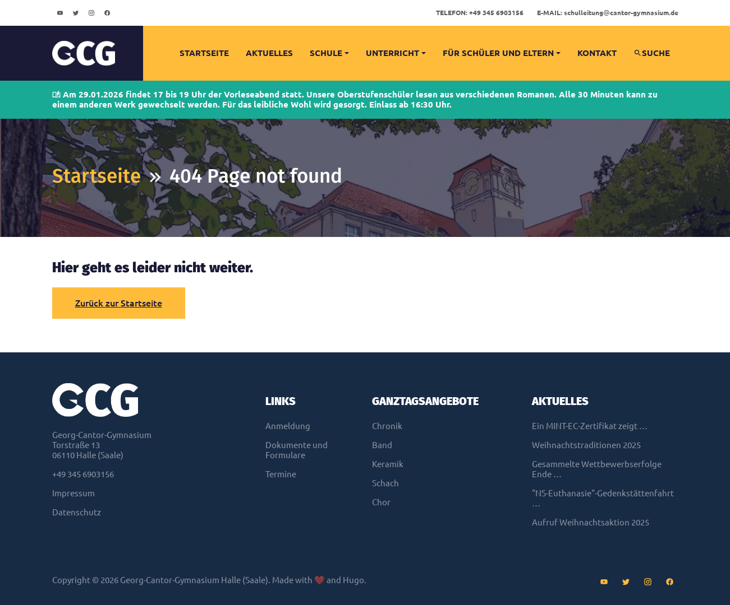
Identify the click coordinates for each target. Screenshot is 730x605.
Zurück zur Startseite (118, 303)
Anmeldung (287, 426)
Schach (385, 483)
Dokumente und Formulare (296, 450)
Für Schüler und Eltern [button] (498, 53)
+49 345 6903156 (480, 12)
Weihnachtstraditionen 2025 (586, 445)
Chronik (387, 426)
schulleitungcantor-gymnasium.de (607, 12)
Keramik (387, 464)
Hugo (353, 580)
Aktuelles (269, 53)
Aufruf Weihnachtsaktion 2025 (590, 522)
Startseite (204, 53)
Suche (651, 53)
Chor (381, 502)
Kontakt (597, 53)
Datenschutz (76, 512)
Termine (280, 474)
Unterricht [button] (392, 53)
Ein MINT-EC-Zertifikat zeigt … (590, 426)
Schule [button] (326, 53)
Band (382, 445)
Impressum (73, 493)
